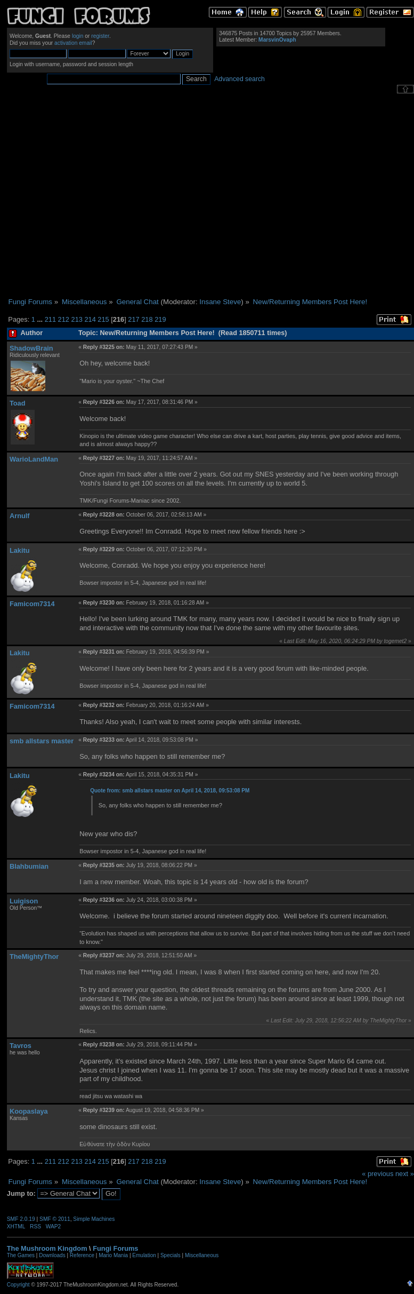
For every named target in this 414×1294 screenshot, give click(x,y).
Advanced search (239, 79)
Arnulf (20, 516)
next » (404, 1174)
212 (63, 319)
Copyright (18, 1285)
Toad (18, 403)
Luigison (24, 901)
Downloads (52, 1255)
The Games (21, 1255)
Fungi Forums (115, 1248)
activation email (73, 43)
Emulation (144, 1255)
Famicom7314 (32, 604)
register (100, 36)
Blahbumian (29, 866)
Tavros (20, 1046)
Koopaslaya (29, 1111)
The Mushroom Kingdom (47, 1248)
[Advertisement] (100, 196)
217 (133, 319)
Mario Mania (113, 1255)
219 (160, 319)
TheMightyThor (34, 956)
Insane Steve (220, 302)
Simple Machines (94, 1219)
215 (103, 319)
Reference (82, 1255)
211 (50, 319)
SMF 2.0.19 (21, 1219)
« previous (377, 1174)
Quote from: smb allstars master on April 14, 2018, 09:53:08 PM (169, 790)
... (40, 319)
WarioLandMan (34, 459)
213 (77, 319)
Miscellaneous (201, 1255)
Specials (170, 1255)
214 (89, 319)
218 (146, 319)
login (78, 36)
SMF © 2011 (54, 1219)
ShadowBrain (31, 348)
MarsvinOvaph (277, 40)
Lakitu (20, 550)
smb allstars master (42, 741)
